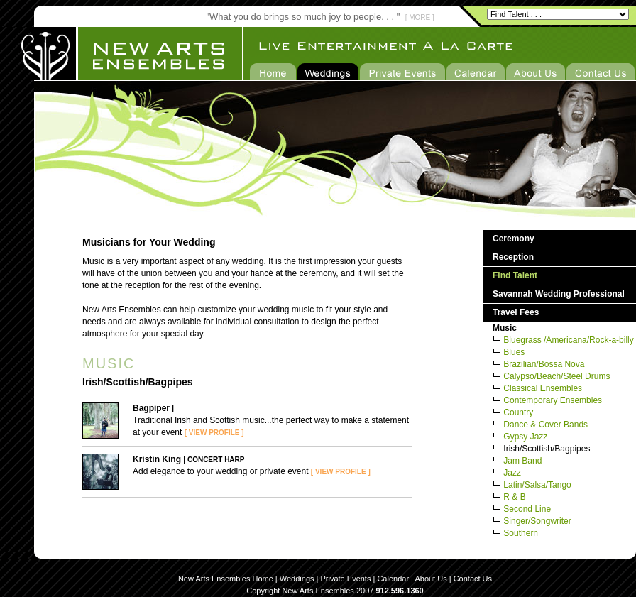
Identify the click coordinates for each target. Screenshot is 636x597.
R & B (514, 497)
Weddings (297, 578)
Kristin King (157, 459)
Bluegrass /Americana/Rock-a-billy (568, 340)
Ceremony (513, 238)
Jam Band (522, 461)
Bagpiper (151, 408)
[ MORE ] (419, 17)
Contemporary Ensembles (552, 400)
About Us (430, 578)
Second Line (527, 509)
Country (518, 412)
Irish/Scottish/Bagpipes (546, 449)
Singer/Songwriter (537, 521)
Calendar (393, 578)
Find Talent (515, 275)
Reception (513, 257)
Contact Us (473, 578)
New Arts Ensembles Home (225, 578)
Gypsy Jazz (525, 437)
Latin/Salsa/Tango (537, 485)
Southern (520, 533)
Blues (514, 352)
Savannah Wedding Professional (559, 294)
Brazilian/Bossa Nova (543, 364)
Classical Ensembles (542, 388)
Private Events (346, 578)
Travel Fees (516, 312)
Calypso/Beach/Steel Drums (556, 376)
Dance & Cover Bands (545, 424)
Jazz (512, 473)
